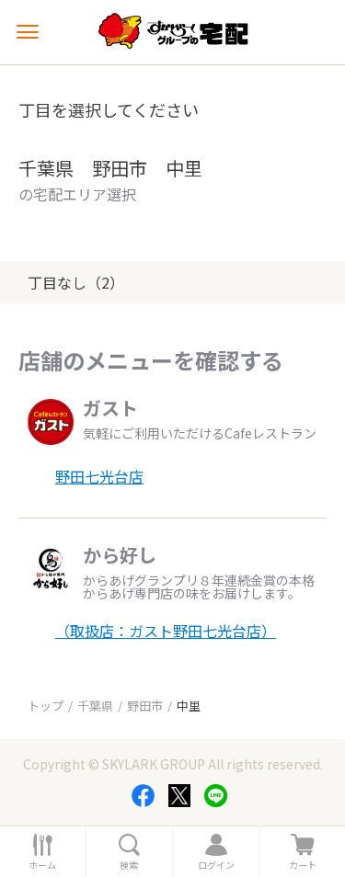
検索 (129, 865)
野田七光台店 (99, 476)
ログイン (216, 865)
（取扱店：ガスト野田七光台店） (165, 631)
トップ (45, 706)
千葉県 (95, 706)
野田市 (145, 706)
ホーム (42, 865)
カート (302, 865)
